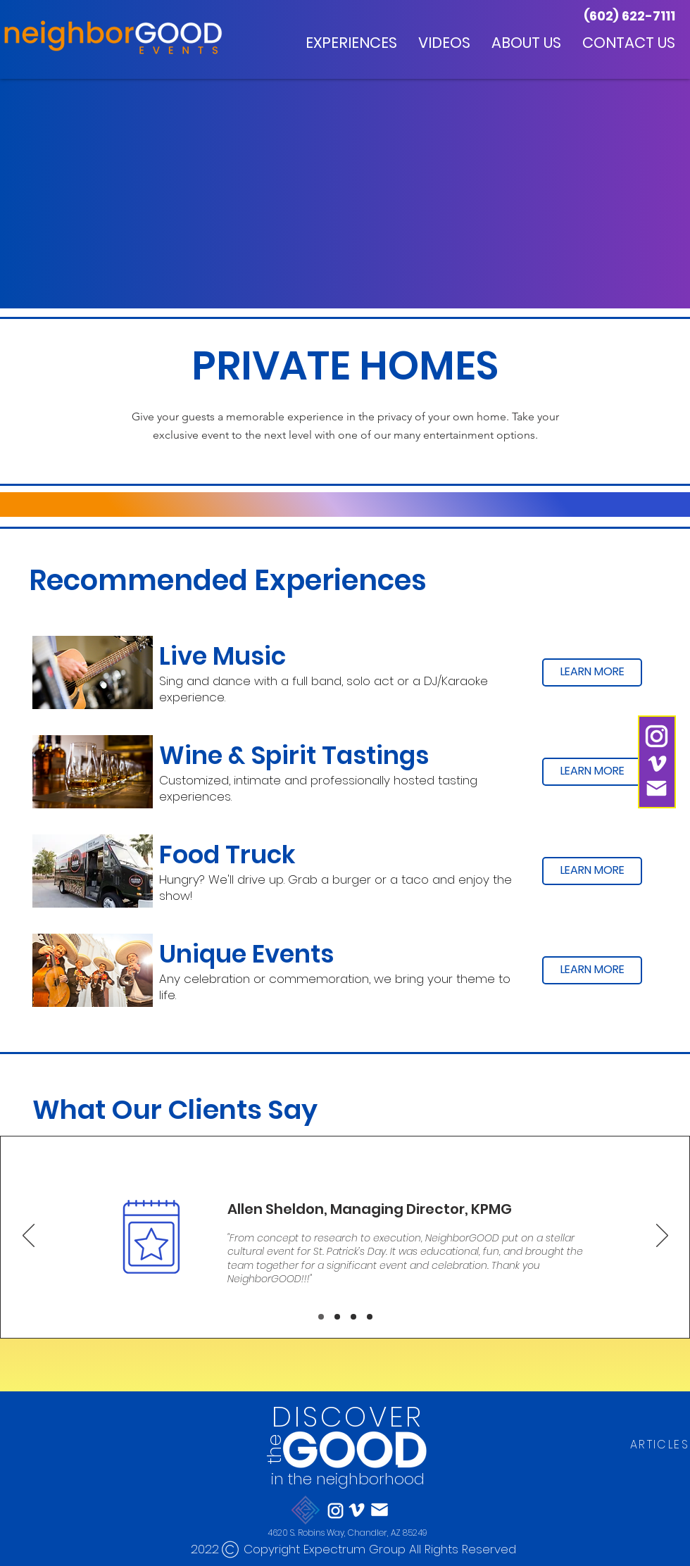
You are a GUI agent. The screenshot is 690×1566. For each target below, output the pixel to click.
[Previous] (28, 1236)
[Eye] (354, 1448)
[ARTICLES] (659, 1445)
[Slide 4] (369, 1317)
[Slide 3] (353, 1317)
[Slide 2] (337, 1317)
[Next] (662, 1236)
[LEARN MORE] (592, 672)
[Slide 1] (321, 1317)
